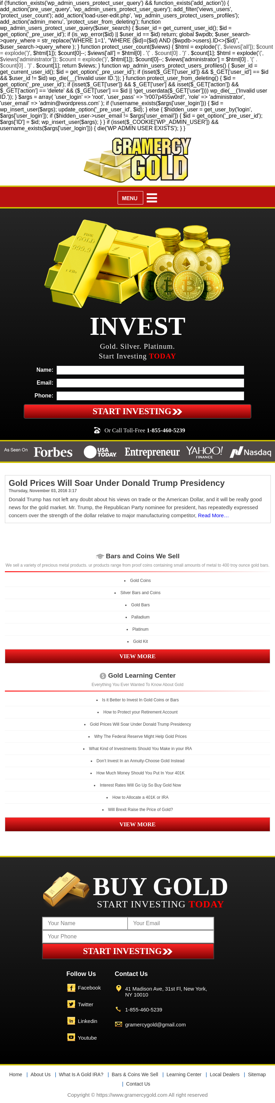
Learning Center (184, 1074)
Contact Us (138, 1084)
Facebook (89, 988)
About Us (41, 1074)
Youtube (87, 1038)
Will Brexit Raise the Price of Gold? (140, 809)
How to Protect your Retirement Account (140, 712)
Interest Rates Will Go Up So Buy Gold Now (140, 785)
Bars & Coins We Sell (135, 1074)
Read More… (213, 515)
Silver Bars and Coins (140, 592)
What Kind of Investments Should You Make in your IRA (140, 748)
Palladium (140, 617)
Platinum (140, 629)
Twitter (85, 1004)
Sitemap (257, 1074)
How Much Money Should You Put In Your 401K (140, 773)
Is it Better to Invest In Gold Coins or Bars (140, 700)
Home (15, 1074)
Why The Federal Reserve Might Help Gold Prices (140, 736)
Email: (45, 383)
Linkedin (87, 1021)
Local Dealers (225, 1074)
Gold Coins (140, 580)
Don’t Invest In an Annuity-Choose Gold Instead (141, 760)
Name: (45, 370)
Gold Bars (140, 604)
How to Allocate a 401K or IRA (140, 797)
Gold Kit (140, 641)
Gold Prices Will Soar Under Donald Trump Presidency (117, 483)
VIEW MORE (137, 656)
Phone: (43, 396)
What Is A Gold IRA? (81, 1074)
